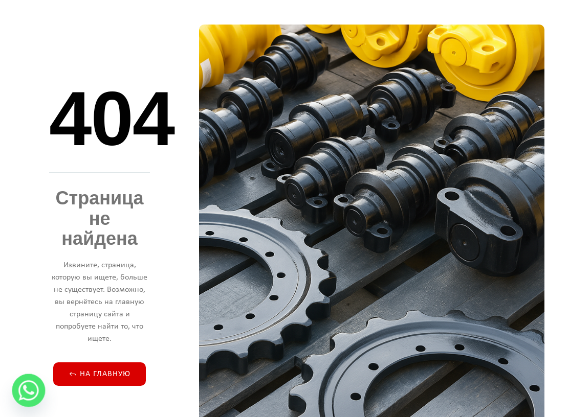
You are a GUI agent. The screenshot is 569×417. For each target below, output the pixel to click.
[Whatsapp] (28, 390)
